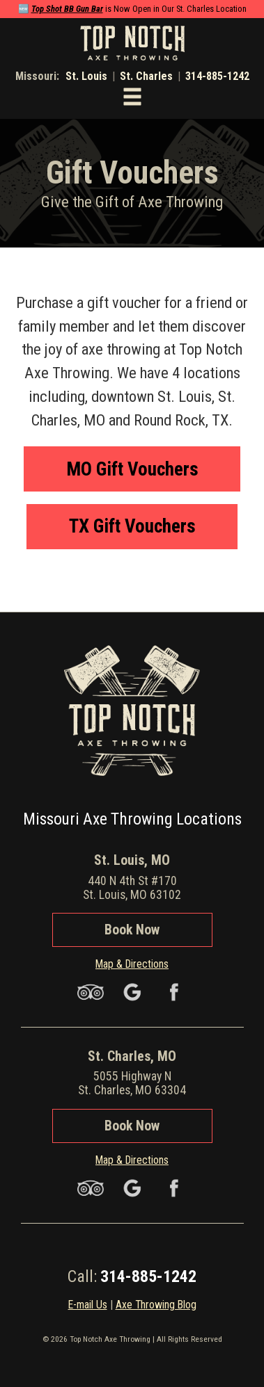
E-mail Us (87, 1304)
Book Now (132, 930)
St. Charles (146, 76)
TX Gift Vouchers (132, 526)
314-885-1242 (217, 76)
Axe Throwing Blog (156, 1304)
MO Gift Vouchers (132, 469)
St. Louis (86, 76)
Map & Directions (132, 964)
